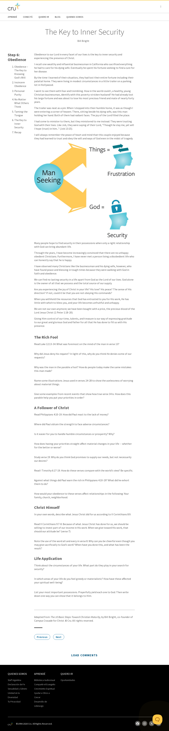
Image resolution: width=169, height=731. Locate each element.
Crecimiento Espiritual (44, 688)
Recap (17, 132)
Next (59, 637)
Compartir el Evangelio (44, 684)
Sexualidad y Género (17, 688)
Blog (57, 16)
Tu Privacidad (14, 701)
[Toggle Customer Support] (157, 719)
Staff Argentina (14, 680)
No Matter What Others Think (21, 103)
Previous (42, 637)
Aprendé (12, 16)
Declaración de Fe (16, 684)
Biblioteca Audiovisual (44, 680)
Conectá (28, 16)
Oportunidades (68, 680)
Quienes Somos (74, 16)
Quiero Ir (43, 16)
